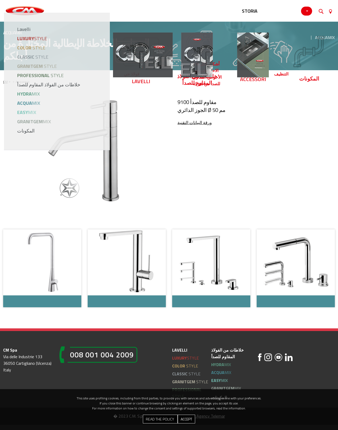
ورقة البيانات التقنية (194, 122)
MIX (221, 364)
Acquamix (325, 37)
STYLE (185, 358)
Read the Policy (160, 419)
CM (5, 81)
